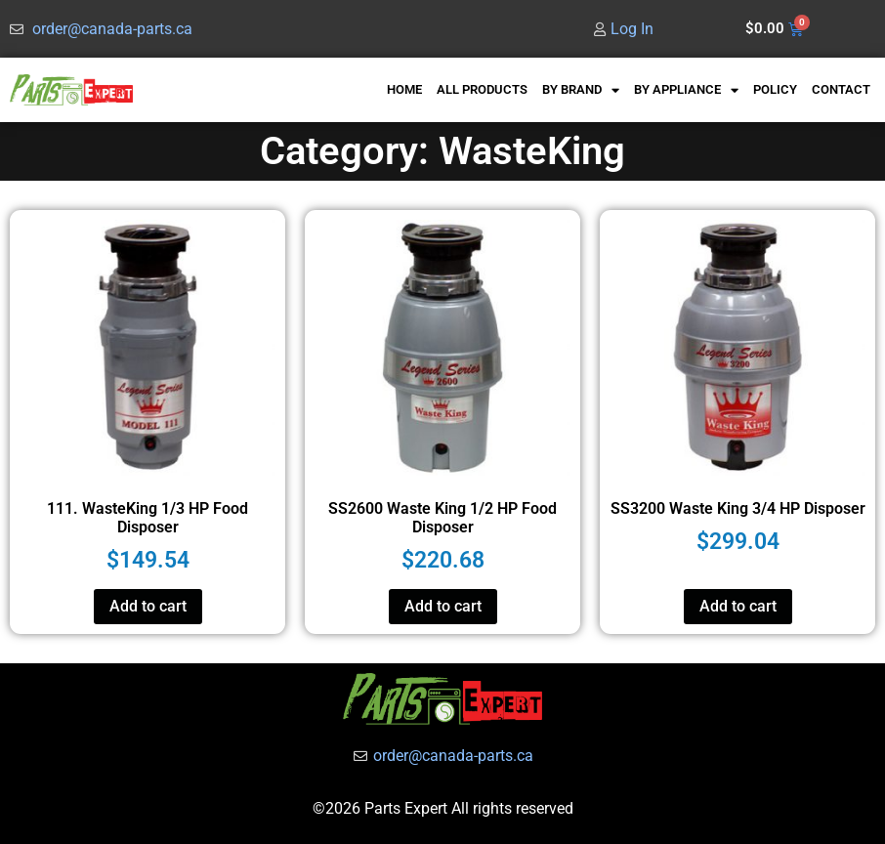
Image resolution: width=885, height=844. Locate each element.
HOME (404, 89)
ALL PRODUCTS (482, 89)
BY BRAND (580, 90)
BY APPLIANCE (686, 90)
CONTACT (841, 89)
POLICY (775, 89)
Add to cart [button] (148, 606)
